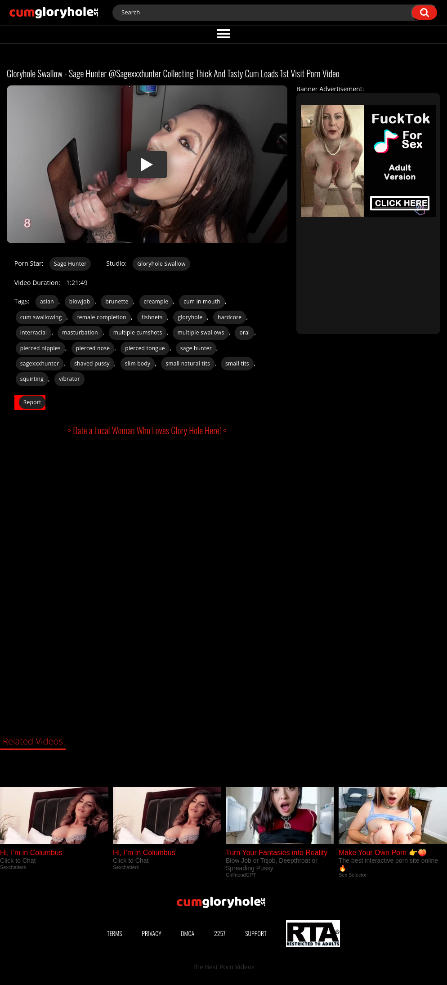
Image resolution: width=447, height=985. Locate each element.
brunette (116, 301)
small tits (237, 363)
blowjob (79, 301)
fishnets (152, 317)
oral (244, 332)
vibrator (69, 379)
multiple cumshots (137, 332)
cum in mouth (201, 301)
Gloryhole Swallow (161, 263)
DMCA (187, 933)
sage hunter (196, 348)
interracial (33, 332)
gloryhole (190, 317)
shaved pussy (92, 363)
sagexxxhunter (39, 363)
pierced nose (93, 348)
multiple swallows (200, 332)
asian (47, 301)
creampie (156, 301)
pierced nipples (40, 348)
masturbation (80, 332)
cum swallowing (41, 317)
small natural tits (187, 363)
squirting (32, 379)
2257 (220, 933)
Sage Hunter (70, 263)
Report (32, 402)
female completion (101, 317)
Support (256, 933)
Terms (114, 933)
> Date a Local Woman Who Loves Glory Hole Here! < (147, 430)
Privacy (151, 933)
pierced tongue (145, 348)
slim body (138, 363)
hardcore (229, 317)
